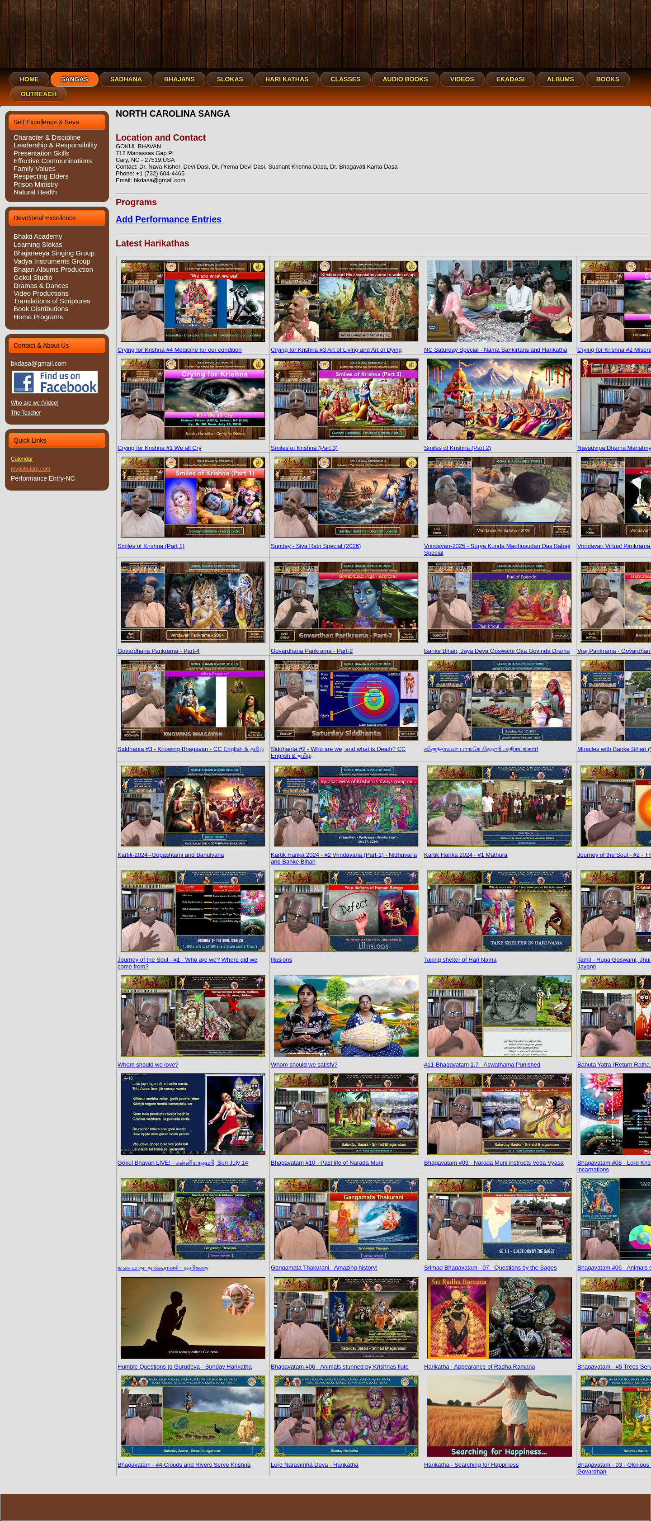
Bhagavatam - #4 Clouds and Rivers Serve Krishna (191, 1461)
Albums (560, 79)
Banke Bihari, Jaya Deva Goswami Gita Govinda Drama (498, 647)
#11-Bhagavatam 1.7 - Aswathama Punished (498, 1061)
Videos (462, 79)
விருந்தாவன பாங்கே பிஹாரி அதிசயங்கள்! (498, 745)
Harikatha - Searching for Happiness (498, 1461)
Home (29, 79)
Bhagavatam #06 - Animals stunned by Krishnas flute (345, 1363)
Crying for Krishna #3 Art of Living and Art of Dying (345, 346)
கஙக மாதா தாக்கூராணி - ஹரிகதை (191, 1264)
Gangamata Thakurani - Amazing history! (345, 1264)
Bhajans (179, 79)
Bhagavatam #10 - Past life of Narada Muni (345, 1159)
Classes (345, 79)
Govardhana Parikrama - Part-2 (345, 647)
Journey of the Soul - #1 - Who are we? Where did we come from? (191, 959)
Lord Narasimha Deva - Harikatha (345, 1461)
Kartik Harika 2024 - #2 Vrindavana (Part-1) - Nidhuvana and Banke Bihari (345, 855)
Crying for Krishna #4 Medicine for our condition (191, 346)
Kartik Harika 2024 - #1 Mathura (498, 851)
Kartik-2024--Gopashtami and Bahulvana (191, 851)
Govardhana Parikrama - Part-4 (191, 647)
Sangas (74, 79)
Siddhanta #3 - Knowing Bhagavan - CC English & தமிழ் (191, 745)
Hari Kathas (286, 79)
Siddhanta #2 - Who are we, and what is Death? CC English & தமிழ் (345, 749)
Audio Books (405, 79)
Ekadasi (510, 79)
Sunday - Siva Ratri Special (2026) (345, 542)
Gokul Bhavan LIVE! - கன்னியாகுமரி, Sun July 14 (191, 1159)
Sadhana (126, 79)
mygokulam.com (30, 469)
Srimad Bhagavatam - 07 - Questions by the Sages (498, 1264)
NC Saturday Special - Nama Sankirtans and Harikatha (498, 346)
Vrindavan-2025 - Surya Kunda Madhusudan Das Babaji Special (498, 546)
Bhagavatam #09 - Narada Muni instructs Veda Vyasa (498, 1159)
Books (607, 79)
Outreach (39, 94)
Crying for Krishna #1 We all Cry (191, 444)
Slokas (230, 79)
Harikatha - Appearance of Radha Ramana (498, 1363)
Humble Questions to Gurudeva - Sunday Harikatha (191, 1363)
